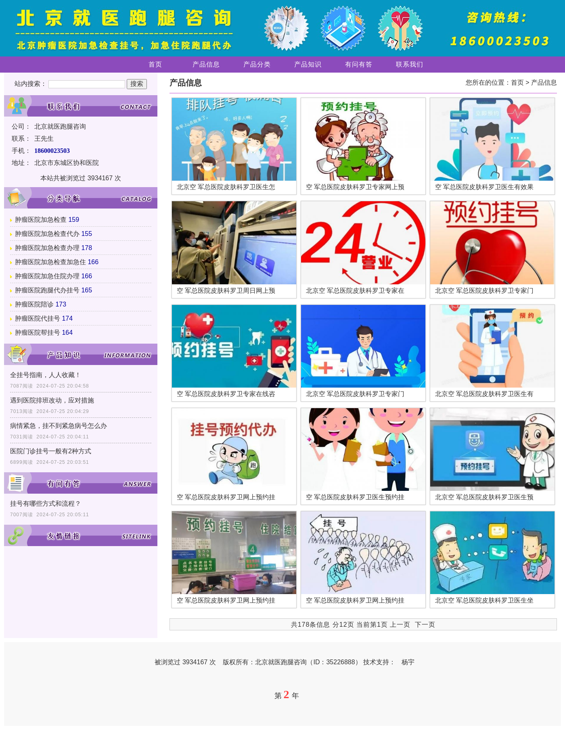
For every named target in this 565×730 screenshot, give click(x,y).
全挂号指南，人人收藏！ (45, 374)
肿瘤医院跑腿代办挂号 (47, 290)
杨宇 (408, 662)
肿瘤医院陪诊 (34, 304)
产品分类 (257, 64)
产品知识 (308, 64)
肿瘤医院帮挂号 (37, 332)
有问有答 (358, 64)
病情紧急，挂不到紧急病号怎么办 (58, 425)
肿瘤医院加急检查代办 (47, 233)
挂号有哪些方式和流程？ (45, 503)
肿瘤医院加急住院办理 (47, 276)
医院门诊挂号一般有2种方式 (50, 451)
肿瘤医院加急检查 (41, 219)
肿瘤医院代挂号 (37, 318)
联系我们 (409, 64)
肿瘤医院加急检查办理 (47, 247)
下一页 (425, 624)
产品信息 (206, 64)
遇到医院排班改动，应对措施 (52, 400)
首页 (155, 64)
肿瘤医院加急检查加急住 (50, 262)
